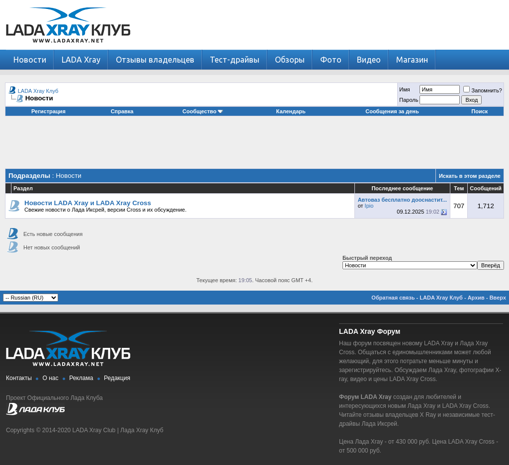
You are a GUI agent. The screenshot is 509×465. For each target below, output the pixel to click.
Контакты (19, 378)
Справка (122, 111)
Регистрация (48, 111)
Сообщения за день (392, 111)
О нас (51, 378)
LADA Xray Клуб (38, 91)
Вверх (498, 298)
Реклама (81, 378)
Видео (369, 59)
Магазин (412, 59)
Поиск (479, 111)
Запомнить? (482, 90)
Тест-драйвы (234, 59)
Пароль (408, 100)
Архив (476, 298)
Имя (404, 89)
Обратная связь (393, 298)
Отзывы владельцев (155, 59)
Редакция (117, 378)
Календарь (291, 111)
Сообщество (202, 111)
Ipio (369, 206)
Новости (29, 59)
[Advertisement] (254, 146)
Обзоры (290, 59)
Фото (330, 59)
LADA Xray (81, 59)
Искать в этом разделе (470, 176)
